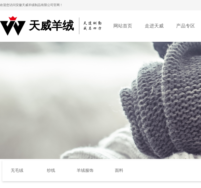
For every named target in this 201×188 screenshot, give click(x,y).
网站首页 (122, 25)
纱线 (51, 170)
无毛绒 (17, 170)
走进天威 (154, 25)
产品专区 (185, 25)
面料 (119, 170)
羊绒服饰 (85, 170)
